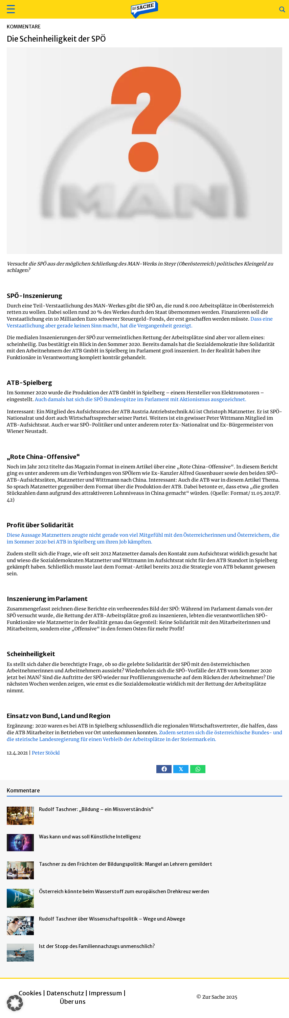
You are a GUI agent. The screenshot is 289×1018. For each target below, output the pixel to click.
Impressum (105, 993)
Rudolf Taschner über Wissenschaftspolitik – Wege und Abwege (112, 919)
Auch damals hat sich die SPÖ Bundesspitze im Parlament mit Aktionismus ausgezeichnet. (140, 399)
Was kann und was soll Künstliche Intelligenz (90, 837)
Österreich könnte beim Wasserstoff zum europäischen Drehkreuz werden (124, 891)
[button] (10, 9)
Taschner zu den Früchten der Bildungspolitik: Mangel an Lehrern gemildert (125, 864)
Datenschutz (65, 993)
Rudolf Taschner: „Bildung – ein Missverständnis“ (96, 809)
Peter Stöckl (46, 753)
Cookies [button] (30, 993)
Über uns (73, 1001)
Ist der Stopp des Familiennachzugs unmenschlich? (97, 946)
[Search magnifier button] (282, 9)
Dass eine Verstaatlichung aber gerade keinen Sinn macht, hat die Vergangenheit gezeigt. (140, 322)
